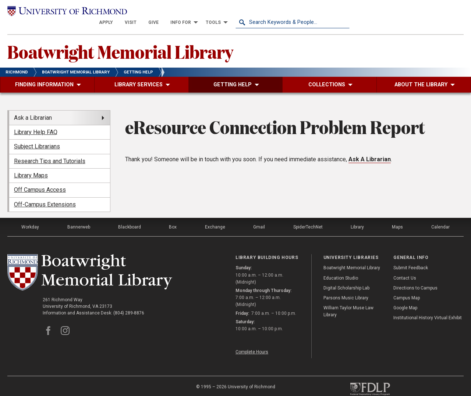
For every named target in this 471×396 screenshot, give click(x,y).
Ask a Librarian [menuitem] (33, 107)
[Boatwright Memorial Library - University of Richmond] (89, 262)
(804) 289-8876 (128, 302)
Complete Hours (252, 341)
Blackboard (129, 216)
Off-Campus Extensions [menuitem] (45, 193)
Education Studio (340, 267)
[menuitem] (220, 12)
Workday (30, 216)
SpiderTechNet (308, 216)
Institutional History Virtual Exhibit (427, 307)
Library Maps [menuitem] (31, 164)
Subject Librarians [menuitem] (37, 136)
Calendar (440, 216)
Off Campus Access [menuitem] (40, 179)
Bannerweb (78, 216)
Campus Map (406, 287)
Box (173, 216)
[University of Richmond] (64, 12)
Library (357, 216)
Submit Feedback (410, 257)
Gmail (259, 216)
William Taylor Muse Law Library (348, 301)
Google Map (405, 297)
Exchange (215, 216)
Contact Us (404, 267)
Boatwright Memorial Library (120, 40)
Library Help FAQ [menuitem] (35, 121)
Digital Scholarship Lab (346, 277)
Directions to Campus (415, 277)
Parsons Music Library (345, 287)
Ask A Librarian (369, 148)
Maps (397, 216)
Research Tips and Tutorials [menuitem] (49, 150)
